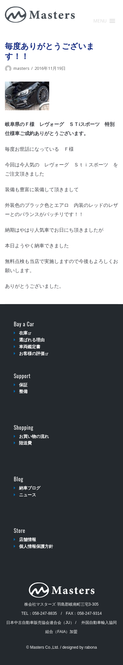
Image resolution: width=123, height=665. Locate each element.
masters (21, 68)
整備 (23, 391)
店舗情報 (27, 539)
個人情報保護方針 (36, 546)
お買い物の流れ (34, 436)
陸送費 (25, 443)
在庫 (25, 333)
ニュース (27, 494)
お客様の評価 (33, 353)
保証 (23, 384)
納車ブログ (29, 488)
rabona (91, 647)
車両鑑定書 (29, 346)
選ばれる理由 (32, 339)
